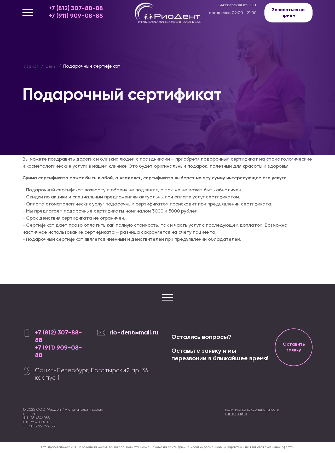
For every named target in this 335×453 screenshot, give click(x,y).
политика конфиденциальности (252, 409)
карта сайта (236, 413)
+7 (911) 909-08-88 (76, 16)
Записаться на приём (288, 12)
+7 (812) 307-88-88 (76, 8)
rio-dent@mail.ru (133, 332)
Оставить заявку (294, 347)
